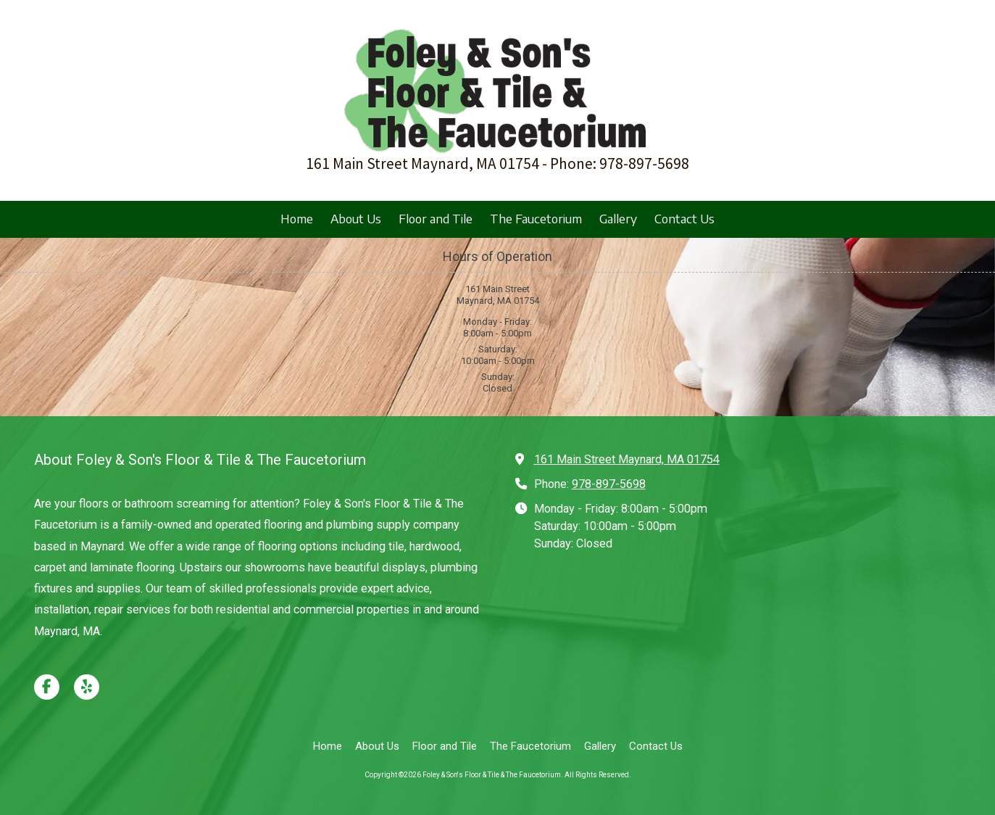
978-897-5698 (609, 484)
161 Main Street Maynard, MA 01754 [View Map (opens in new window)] (627, 459)
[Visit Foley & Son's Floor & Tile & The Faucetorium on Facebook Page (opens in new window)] (46, 687)
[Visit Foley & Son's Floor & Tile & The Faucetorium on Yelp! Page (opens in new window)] (86, 687)
